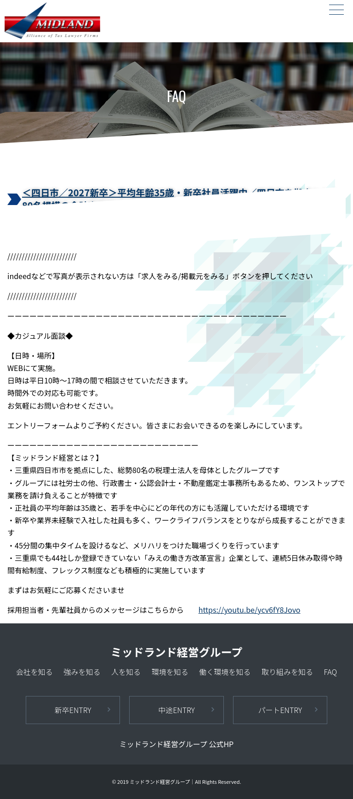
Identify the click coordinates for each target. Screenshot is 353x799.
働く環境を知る (225, 671)
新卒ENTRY (73, 709)
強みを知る (81, 671)
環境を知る (170, 671)
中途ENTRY (176, 709)
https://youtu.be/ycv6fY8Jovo (250, 609)
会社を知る (34, 671)
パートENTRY (280, 709)
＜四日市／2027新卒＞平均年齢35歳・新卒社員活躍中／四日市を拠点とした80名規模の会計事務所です (181, 199)
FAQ (330, 671)
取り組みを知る (287, 671)
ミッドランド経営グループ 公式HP (176, 743)
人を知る (126, 671)
